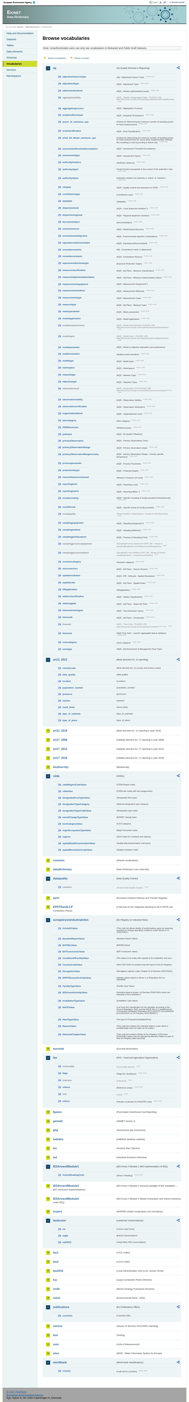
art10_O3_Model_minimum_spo (79, 138)
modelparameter (71, 347)
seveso (57, 1326)
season (66, 700)
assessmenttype (71, 155)
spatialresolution (71, 575)
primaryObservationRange (76, 447)
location (66, 681)
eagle (65, 1235)
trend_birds (68, 707)
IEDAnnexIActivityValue (74, 992)
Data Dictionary (32, 27)
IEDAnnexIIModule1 (66, 1166)
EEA (21, 2)
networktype (68, 374)
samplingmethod (71, 529)
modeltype (67, 360)
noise (56, 1297)
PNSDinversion (70, 427)
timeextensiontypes (72, 610)
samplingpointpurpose (74, 537)
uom (56, 1344)
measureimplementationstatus (78, 277)
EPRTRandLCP (63, 906)
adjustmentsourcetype (74, 76)
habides (58, 1139)
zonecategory (69, 642)
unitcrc (66, 1101)
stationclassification (73, 596)
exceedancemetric (72, 249)
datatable (67, 201)
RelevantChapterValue (74, 1034)
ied (55, 1157)
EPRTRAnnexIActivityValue (76, 978)
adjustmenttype (70, 83)
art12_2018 (60, 730)
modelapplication (71, 318)
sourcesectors (70, 568)
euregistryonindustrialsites (70, 919)
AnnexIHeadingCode (73, 1175)
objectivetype (69, 381)
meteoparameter (71, 311)
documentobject (71, 222)
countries (67, 1315)
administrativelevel (72, 90)
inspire (57, 1211)
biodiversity (60, 767)
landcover (59, 1220)
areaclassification (71, 131)
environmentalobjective (74, 236)
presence (67, 694)
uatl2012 (66, 1242)
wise (56, 1353)
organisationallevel (72, 413)
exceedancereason (72, 256)
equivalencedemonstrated (76, 242)
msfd (56, 1288)
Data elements (14, 51)
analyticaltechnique (72, 115)
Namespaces (13, 76)
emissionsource (70, 228)
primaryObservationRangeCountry (80, 454)
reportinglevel (69, 484)
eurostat (58, 1048)
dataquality (60, 878)
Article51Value (70, 928)
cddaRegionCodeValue (74, 784)
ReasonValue (69, 1026)
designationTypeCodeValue (76, 810)
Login (155, 2)
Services (11, 69)
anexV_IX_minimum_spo (75, 122)
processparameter (72, 463)
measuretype (69, 304)
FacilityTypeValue (71, 986)
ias (55, 1148)
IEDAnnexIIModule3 (66, 1185)
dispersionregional (72, 215)
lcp (55, 1279)
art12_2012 (60, 659)
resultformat (68, 507)
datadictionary (62, 869)
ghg (55, 1130)
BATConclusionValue (73, 951)
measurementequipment (75, 284)
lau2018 (58, 1270)
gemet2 (58, 1121)
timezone (67, 633)
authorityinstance (71, 162)
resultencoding (70, 498)
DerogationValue (71, 971)
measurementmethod (73, 290)
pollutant (67, 434)
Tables (10, 45)
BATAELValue (69, 945)
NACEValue (68, 1007)
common (58, 860)
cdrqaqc (66, 187)
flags (65, 1073)
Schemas (11, 57)
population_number (72, 687)
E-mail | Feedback (17, 1391)
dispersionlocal (70, 208)
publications (61, 1307)
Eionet (20, 27)
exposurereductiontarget (75, 263)
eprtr (56, 897)
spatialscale (68, 582)
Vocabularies (14, 63)
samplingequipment (72, 523)
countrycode (69, 668)
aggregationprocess (73, 108)
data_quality (68, 674)
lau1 (55, 1252)
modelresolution (71, 354)
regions (66, 836)
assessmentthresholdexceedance (80, 148)
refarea (66, 1087)
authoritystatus (70, 178)
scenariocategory (71, 561)
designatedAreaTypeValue (76, 797)
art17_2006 (60, 739)
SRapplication (69, 589)
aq (54, 68)
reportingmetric (70, 491)
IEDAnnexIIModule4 (66, 1198)
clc (64, 1229)
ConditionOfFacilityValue (75, 958)
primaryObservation (73, 440)
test (55, 1335)
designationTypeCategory (75, 804)
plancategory (69, 420)
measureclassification (74, 270)
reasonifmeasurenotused (75, 477)
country (66, 1371)
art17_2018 (60, 757)
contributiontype (71, 194)
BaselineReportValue (73, 938)
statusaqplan (69, 603)
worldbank (60, 1362)
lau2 (55, 1261)
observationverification (74, 406)
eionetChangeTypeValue (75, 817)
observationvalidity (72, 399)
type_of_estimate (71, 713)
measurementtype (71, 297)
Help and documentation (19, 33)
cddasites (67, 791)
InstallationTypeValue (73, 1000)
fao (55, 1057)
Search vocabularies (57, 58)
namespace (68, 367)
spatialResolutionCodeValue (77, 850)
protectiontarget (70, 470)
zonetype (67, 649)
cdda (56, 776)
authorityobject (70, 169)
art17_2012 (60, 748)
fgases (57, 1112)
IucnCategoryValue (72, 824)
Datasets (11, 39)
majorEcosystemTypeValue (76, 830)
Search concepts (81, 58)
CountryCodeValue (72, 964)
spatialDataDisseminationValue (78, 843)
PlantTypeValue (70, 1019)
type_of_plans (69, 720)
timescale (67, 617)
